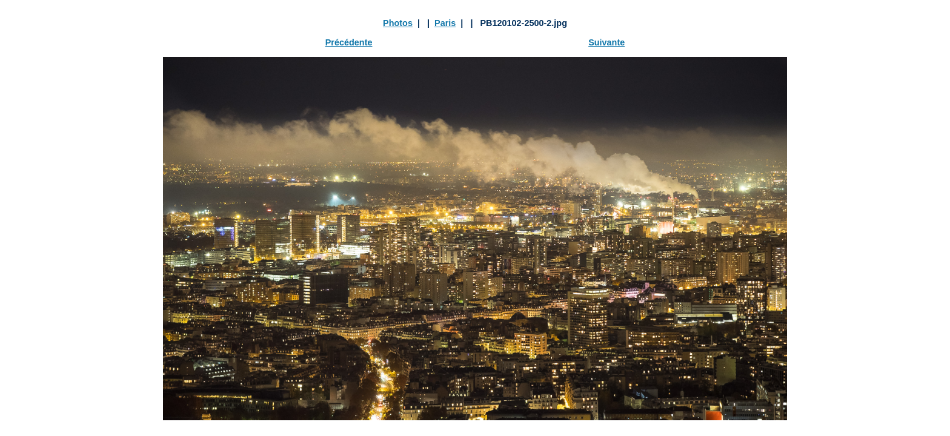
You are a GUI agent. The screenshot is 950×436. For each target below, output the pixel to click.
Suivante (606, 42)
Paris (445, 23)
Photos (398, 23)
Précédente (349, 42)
